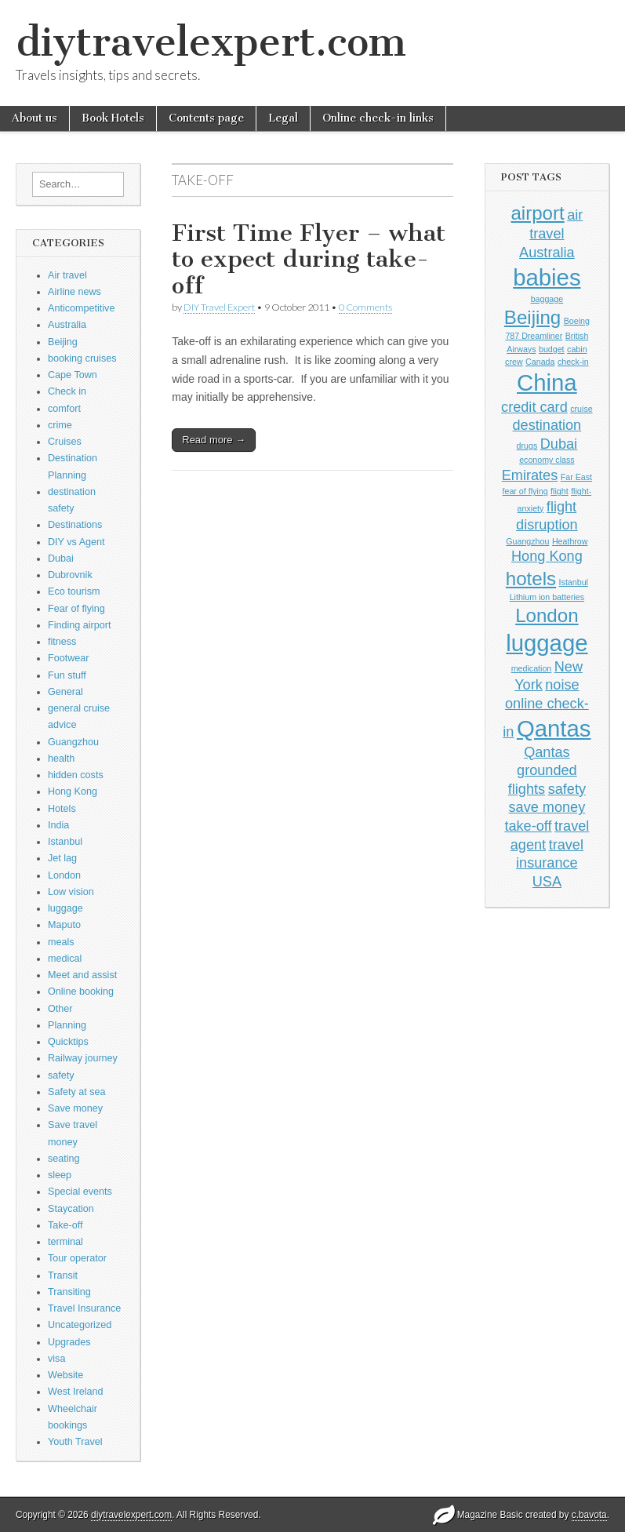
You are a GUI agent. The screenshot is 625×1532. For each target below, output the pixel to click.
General (65, 691)
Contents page (206, 118)
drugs (527, 445)
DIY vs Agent (76, 542)
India (58, 825)
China (547, 382)
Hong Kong (72, 791)
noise (562, 685)
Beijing (63, 342)
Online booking (81, 991)
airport (537, 213)
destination (547, 425)
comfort (64, 408)
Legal (283, 118)
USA (546, 882)
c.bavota (589, 1514)
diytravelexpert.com (211, 42)
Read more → (213, 440)
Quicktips (68, 1041)
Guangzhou (73, 742)
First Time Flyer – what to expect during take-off (308, 259)
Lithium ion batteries (547, 597)
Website (65, 1375)
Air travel (67, 275)
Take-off (65, 1225)
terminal (65, 1241)
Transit (63, 1275)
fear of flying (525, 491)
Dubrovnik (70, 574)
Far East (576, 477)
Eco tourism (74, 591)
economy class (546, 459)
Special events (80, 1191)
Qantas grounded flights (542, 770)
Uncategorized (79, 1324)
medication (531, 668)
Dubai (61, 558)
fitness (62, 641)
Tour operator (77, 1258)
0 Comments (365, 307)
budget (552, 349)
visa (56, 1358)
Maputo (64, 924)
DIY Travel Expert (219, 307)
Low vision (71, 891)
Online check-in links (378, 118)
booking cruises (82, 358)
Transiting (69, 1291)
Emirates (530, 475)
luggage (65, 908)
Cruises (65, 441)
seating (64, 1158)
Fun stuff (67, 675)
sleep (59, 1175)
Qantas (554, 728)
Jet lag (62, 858)
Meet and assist (82, 975)
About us (34, 118)
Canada (539, 361)
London (64, 875)
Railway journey (83, 1058)
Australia (67, 324)
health (61, 758)
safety (61, 1075)
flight (560, 491)
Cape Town (72, 374)
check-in (573, 361)
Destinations (75, 524)
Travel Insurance (84, 1308)
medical (65, 958)
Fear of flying (76, 608)
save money (547, 807)
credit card (534, 407)
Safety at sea (77, 1091)
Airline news (74, 291)
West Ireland (75, 1391)
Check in (67, 391)
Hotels (62, 808)
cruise (581, 408)
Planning (67, 1025)
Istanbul (65, 841)
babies (546, 277)
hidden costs (76, 775)
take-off (527, 826)
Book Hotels (113, 118)
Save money (75, 1108)
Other (60, 1008)
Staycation (71, 1208)
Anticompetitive (81, 308)
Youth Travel (75, 1441)
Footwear (68, 658)
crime (60, 425)
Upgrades (69, 1342)
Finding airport (79, 625)
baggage (547, 299)
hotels (531, 578)
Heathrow (570, 541)
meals (61, 942)
